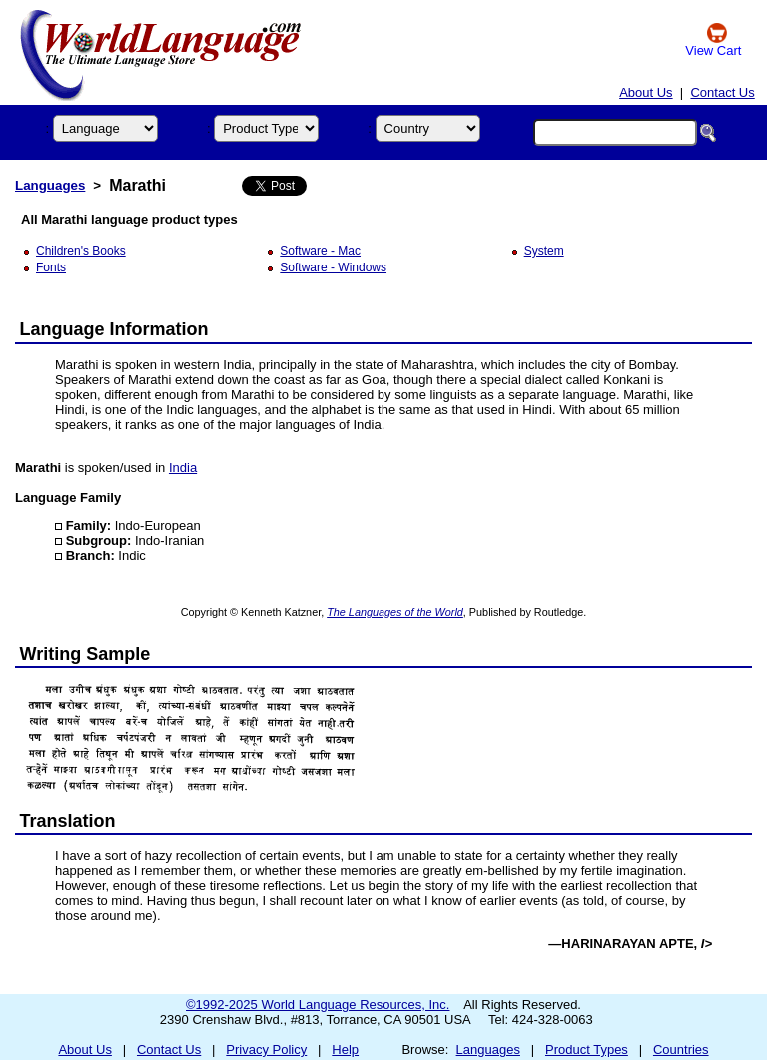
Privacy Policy (266, 1049)
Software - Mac (320, 251)
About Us (645, 92)
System (544, 251)
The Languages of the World (395, 612)
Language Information (114, 329)
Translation (68, 821)
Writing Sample (85, 654)
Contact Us (722, 92)
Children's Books (81, 251)
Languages (50, 185)
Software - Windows (333, 267)
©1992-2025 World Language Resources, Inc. (317, 1004)
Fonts (51, 267)
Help (345, 1049)
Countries (681, 1049)
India (183, 467)
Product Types (586, 1049)
